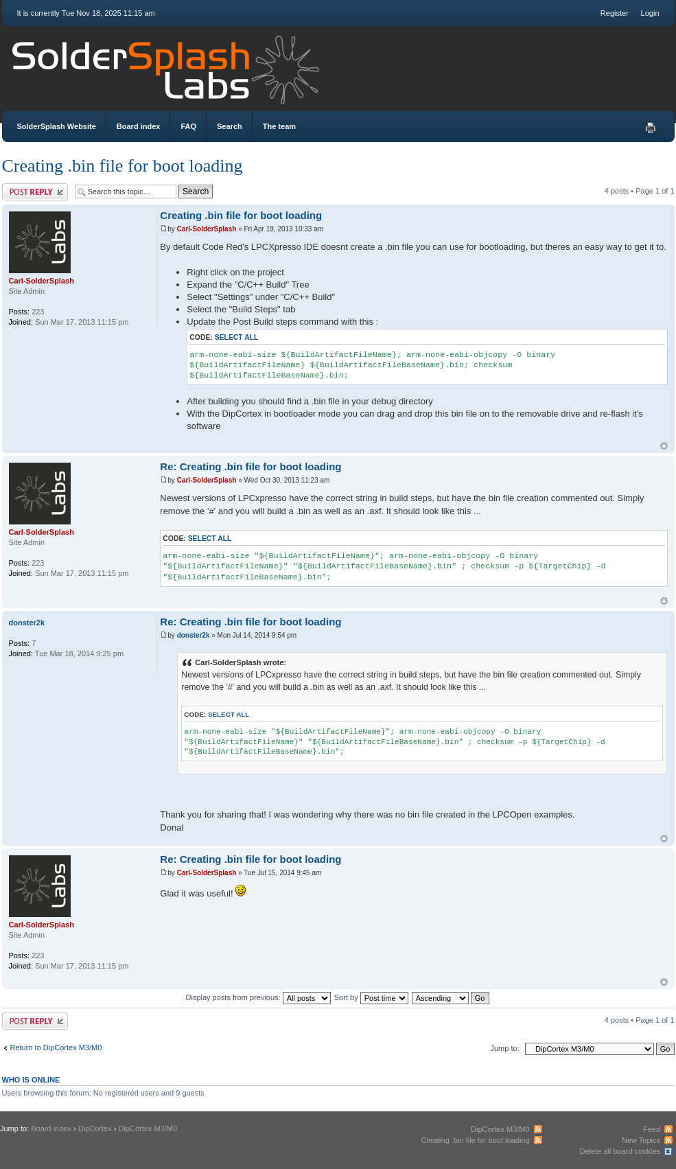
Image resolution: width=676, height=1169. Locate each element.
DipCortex (95, 1128)
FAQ (188, 126)
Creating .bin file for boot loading (122, 166)
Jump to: (505, 1048)
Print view (650, 127)
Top (664, 446)
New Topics (641, 1140)
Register (615, 13)
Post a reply (35, 191)
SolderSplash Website (56, 126)
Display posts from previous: (258, 997)
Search (229, 126)
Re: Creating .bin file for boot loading (250, 466)
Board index (139, 126)
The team (279, 126)
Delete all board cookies (620, 1151)
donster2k (193, 635)
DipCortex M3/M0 (147, 1128)
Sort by (371, 997)
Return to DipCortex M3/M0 (56, 1047)
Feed (651, 1129)
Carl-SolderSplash (207, 229)
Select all (237, 337)
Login (650, 13)
